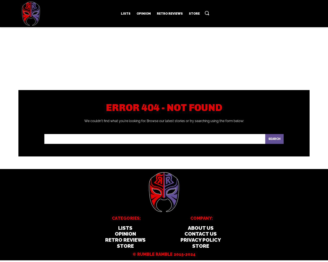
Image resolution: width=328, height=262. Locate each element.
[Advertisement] (164, 58)
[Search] (274, 140)
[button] (206, 12)
